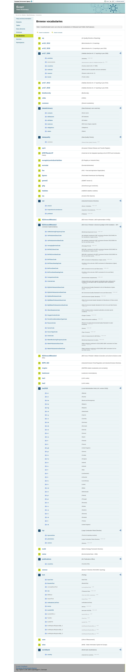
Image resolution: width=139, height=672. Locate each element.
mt (48, 488)
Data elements (20, 29)
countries (50, 66)
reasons (49, 73)
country (49, 654)
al (47, 393)
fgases (44, 175)
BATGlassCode (51, 259)
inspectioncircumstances (54, 209)
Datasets (19, 22)
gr (48, 451)
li (47, 473)
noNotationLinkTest (53, 602)
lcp (43, 530)
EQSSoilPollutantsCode (54, 296)
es (48, 437)
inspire (44, 368)
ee (48, 429)
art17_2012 (46, 83)
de (48, 422)
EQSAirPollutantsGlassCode (55, 287)
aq (43, 38)
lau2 (43, 383)
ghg (43, 186)
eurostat (45, 165)
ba (48, 400)
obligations (50, 127)
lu (47, 481)
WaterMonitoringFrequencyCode (57, 339)
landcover (45, 373)
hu (48, 459)
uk (48, 524)
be (48, 404)
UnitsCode (50, 335)
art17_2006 (46, 53)
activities (50, 58)
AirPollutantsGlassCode (54, 235)
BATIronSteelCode (52, 268)
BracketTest (50, 583)
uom (43, 639)
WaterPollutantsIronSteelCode (56, 348)
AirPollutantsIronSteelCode (55, 240)
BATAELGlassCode (53, 249)
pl (47, 495)
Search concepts (58, 32)
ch (48, 411)
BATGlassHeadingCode (54, 263)
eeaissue (50, 124)
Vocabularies (20, 36)
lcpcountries (51, 535)
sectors (49, 543)
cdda (44, 98)
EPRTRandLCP (47, 153)
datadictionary (47, 108)
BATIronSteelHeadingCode (55, 272)
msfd (44, 549)
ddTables (50, 120)
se (48, 510)
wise (43, 645)
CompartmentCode (52, 277)
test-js (49, 606)
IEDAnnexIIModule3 (49, 225)
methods (50, 69)
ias (43, 196)
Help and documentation (23, 18)
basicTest (50, 579)
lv (47, 484)
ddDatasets (50, 116)
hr (48, 455)
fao (43, 170)
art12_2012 (46, 43)
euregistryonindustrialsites (52, 160)
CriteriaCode (51, 281)
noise (44, 554)
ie (47, 462)
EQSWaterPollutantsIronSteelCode (57, 305)
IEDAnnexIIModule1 (49, 219)
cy (48, 415)
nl (47, 491)
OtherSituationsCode (53, 310)
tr (47, 521)
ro (48, 502)
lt (47, 477)
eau (48, 591)
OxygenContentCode (53, 315)
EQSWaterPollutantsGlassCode (56, 300)
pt (48, 499)
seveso (44, 570)
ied (43, 201)
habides (45, 191)
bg (48, 408)
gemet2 (44, 180)
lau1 (43, 378)
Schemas (19, 32)
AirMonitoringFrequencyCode (56, 231)
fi (47, 440)
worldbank (46, 650)
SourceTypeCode (52, 332)
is (47, 466)
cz (48, 418)
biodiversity (46, 93)
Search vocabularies (44, 32)
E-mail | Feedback (21, 666)
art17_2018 (46, 88)
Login (107, 1)
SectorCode (50, 328)
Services (18, 39)
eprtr (44, 148)
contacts (50, 113)
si (47, 513)
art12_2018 (46, 48)
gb (48, 448)
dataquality (46, 137)
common (45, 103)
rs (48, 506)
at (47, 396)
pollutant (50, 213)
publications (46, 559)
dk (48, 426)
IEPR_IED (45, 363)
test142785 (50, 610)
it (47, 470)
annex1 (49, 205)
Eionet (23, 15)
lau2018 (45, 388)
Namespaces (20, 42)
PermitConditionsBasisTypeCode (57, 319)
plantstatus (50, 539)
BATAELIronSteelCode (54, 254)
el (47, 433)
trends (49, 77)
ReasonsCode (51, 323)
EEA (24, 1)
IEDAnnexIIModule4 (49, 356)
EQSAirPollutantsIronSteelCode (56, 292)
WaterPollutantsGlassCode (55, 343)
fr (47, 444)
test (43, 575)
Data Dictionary (30, 15)
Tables (18, 25)
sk (48, 517)
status (49, 131)
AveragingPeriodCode (53, 245)
